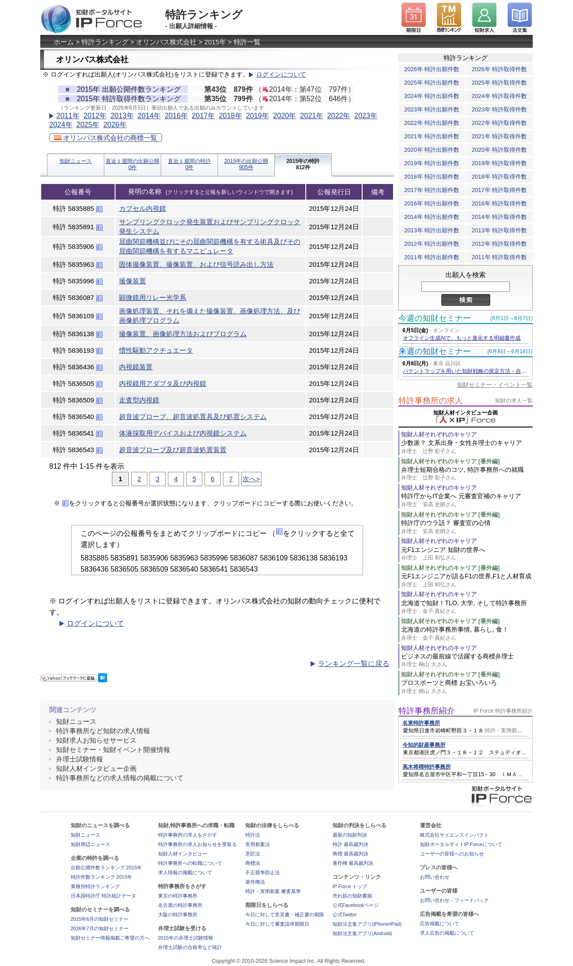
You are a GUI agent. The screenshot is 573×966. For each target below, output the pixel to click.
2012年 (95, 116)
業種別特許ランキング (95, 886)
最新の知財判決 (350, 835)
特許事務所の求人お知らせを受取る (197, 844)
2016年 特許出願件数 (432, 203)
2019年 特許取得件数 (499, 163)
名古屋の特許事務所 (180, 905)
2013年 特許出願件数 (432, 230)
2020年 (284, 116)
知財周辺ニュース (90, 844)
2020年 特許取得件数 (499, 149)
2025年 (87, 124)
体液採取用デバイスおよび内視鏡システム (183, 433)
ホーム (64, 42)
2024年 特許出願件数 (432, 96)
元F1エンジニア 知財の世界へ (467, 554)
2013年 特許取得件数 (499, 230)
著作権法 (255, 882)
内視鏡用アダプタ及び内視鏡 (162, 383)
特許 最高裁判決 (350, 844)
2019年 (257, 116)
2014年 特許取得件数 (499, 217)
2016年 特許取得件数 (499, 203)
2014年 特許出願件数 (432, 217)
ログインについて (281, 74)
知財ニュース (76, 161)
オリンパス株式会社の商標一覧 (105, 137)
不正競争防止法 (262, 872)
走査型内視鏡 (139, 400)
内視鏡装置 (136, 367)
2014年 (149, 116)
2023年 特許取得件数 (499, 109)
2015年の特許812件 (303, 164)
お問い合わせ (434, 877)
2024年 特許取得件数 (499, 96)
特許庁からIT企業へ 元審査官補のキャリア (467, 500)
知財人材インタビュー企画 (96, 768)
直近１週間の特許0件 (189, 164)
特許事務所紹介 (426, 710)
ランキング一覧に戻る (353, 663)
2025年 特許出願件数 (432, 82)
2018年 (230, 116)
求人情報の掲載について (185, 872)
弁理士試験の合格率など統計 (190, 947)
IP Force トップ (350, 886)
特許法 (252, 835)
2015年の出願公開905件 (246, 164)
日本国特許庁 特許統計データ (103, 895)
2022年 (339, 116)
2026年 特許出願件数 (432, 69)
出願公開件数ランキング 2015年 (106, 867)
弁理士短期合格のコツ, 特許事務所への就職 (467, 474)
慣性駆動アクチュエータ (156, 350)
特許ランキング (104, 42)
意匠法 (252, 853)
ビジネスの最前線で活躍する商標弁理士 (467, 660)
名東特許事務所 (421, 723)
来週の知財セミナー (434, 351)
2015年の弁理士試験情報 (185, 937)
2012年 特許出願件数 (432, 243)
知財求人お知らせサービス (96, 740)
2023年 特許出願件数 (432, 109)
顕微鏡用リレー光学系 (152, 297)
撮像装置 (132, 281)
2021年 (311, 116)
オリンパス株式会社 (166, 42)
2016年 (176, 116)
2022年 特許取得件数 (499, 123)
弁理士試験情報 (79, 759)
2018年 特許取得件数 (499, 176)
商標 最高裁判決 (350, 853)
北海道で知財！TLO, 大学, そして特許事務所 (467, 607)
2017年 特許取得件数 (499, 190)
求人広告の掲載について (447, 933)
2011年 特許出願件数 (432, 257)
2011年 (68, 116)
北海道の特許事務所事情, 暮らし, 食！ (467, 633)
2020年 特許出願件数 (432, 149)
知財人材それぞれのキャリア (439, 434)
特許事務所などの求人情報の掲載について (120, 778)
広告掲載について (439, 923)
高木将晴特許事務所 (426, 767)
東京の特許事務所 (177, 895)
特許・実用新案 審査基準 (273, 891)
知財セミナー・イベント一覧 (495, 384)
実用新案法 (257, 844)
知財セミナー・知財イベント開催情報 (113, 749)
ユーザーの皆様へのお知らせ (452, 853)
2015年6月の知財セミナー (100, 919)
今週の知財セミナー (434, 318)
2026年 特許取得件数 (499, 69)
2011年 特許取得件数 (499, 257)
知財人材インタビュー (182, 853)
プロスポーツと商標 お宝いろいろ (467, 687)
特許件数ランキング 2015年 (102, 877)
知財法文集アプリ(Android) (362, 933)
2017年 (203, 116)
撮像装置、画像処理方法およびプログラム (183, 334)
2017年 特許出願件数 (432, 190)
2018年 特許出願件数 (432, 176)
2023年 (365, 116)
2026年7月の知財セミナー (100, 928)
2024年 (61, 124)
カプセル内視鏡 (142, 208)
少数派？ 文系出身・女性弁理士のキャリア (467, 447)
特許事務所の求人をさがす (187, 835)
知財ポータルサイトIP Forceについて (461, 844)
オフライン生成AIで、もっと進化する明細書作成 (462, 338)
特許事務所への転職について (190, 863)
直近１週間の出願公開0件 (132, 164)
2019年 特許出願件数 (432, 163)
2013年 (122, 116)
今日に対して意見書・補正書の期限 (284, 914)
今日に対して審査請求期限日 (277, 924)
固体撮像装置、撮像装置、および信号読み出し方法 (196, 264)
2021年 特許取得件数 (499, 136)
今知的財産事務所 (423, 745)
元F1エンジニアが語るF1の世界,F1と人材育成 (467, 580)
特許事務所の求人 (430, 400)
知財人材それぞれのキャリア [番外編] (450, 461)
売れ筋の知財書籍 (352, 895)
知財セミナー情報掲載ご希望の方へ (110, 937)
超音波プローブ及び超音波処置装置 (173, 449)
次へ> (251, 479)
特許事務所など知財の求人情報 (103, 731)
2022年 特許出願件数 (432, 123)
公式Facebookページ (356, 905)
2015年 (215, 42)
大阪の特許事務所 (177, 914)
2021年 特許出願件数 (432, 136)
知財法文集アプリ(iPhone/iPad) (367, 924)
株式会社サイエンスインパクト (454, 835)
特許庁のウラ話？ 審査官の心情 (467, 527)
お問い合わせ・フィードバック (454, 900)
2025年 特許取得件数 (499, 82)
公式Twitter (345, 914)
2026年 (115, 124)
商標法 (252, 863)
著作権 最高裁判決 (353, 863)
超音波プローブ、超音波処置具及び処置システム (193, 416)
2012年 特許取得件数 (499, 243)
